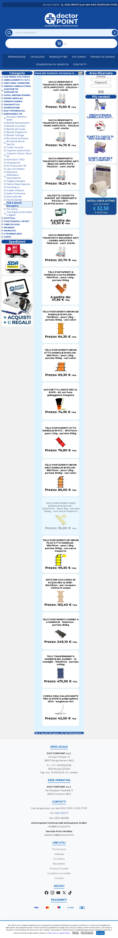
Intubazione (13, 162)
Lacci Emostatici (15, 169)
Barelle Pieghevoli (16, 132)
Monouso (10, 230)
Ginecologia (12, 224)
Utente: (101, 76)
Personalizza (87, 933)
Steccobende (14, 196)
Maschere (11, 172)
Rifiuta (75, 933)
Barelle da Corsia (15, 129)
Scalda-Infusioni (15, 190)
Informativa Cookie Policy (58, 933)
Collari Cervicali (14, 147)
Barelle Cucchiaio (16, 126)
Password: (101, 82)
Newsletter (58, 56)
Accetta (100, 933)
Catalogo (37, 56)
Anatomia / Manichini (17, 83)
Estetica (9, 218)
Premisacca (12, 187)
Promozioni (17, 56)
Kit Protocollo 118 (16, 165)
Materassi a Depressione (13, 176)
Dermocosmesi (13, 101)
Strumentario (13, 234)
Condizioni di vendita (52, 64)
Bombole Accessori (17, 138)
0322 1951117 (61, 813)
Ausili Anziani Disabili (17, 95)
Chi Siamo (79, 56)
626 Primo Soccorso (17, 77)
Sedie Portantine (15, 193)
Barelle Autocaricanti (18, 122)
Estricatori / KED (15, 159)
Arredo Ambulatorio (17, 86)
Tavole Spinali (14, 199)
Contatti (80, 64)
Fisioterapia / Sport (17, 221)
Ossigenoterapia (15, 181)
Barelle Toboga (15, 135)
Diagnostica (12, 104)
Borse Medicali (13, 98)
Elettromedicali (14, 111)
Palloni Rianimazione (18, 184)
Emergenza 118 (13, 114)
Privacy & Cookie (103, 56)
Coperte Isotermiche (18, 150)
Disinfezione (12, 107)
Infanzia (9, 227)
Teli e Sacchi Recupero (14, 204)
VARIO (7, 237)
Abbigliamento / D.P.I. (17, 80)
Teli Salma (12, 209)
